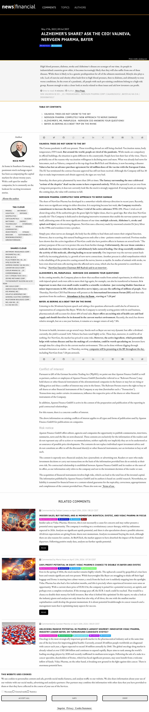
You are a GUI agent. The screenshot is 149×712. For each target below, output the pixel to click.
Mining (7, 211)
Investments (10, 232)
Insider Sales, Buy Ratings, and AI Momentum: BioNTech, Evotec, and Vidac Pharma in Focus (92, 515)
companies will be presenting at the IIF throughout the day (116, 348)
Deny (125, 698)
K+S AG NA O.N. (10, 305)
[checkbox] (2, 691)
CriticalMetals (11, 219)
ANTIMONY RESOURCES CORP (16, 252)
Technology (10, 224)
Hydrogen (26, 224)
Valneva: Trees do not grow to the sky (67, 114)
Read (43, 548)
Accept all (24, 698)
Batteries (8, 221)
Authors (80, 7)
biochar (8, 235)
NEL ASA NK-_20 (10, 302)
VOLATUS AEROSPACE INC (14, 294)
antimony (20, 211)
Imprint (61, 708)
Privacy (69, 708)
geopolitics (9, 216)
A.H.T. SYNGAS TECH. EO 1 (14, 276)
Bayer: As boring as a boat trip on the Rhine (70, 124)
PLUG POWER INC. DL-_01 (14, 260)
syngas (24, 232)
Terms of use (108, 486)
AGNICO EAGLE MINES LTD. (15, 289)
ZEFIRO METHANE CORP (14, 278)
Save (74, 698)
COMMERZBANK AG (12, 273)
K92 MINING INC (10, 291)
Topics (65, 7)
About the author (10, 198)
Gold (6, 227)
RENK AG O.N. (9, 257)
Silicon (26, 219)
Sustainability (23, 235)
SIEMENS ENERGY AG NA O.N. (16, 265)
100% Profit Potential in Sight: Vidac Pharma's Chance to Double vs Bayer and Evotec (90, 565)
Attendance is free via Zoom (80, 296)
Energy (22, 221)
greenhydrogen (11, 240)
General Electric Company (16, 297)
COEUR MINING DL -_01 (13, 270)
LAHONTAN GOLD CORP (14, 268)
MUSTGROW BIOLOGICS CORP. (16, 300)
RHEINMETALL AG (11, 254)
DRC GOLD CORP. (11, 286)
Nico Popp (80, 91)
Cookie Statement (83, 708)
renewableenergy (12, 237)
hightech (8, 213)
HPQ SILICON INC (11, 262)
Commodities (10, 229)
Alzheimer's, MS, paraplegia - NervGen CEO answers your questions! (84, 120)
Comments (49, 7)
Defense (22, 213)
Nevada (18, 227)
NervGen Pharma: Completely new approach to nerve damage (80, 117)
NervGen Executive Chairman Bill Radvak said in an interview (77, 267)
